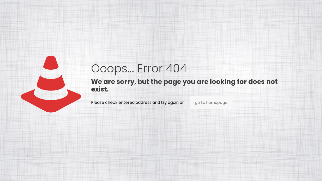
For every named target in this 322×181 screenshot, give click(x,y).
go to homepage (211, 102)
